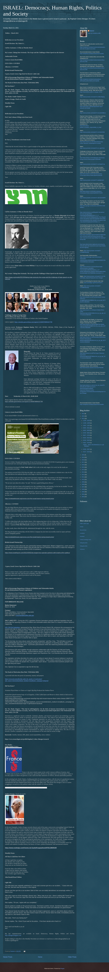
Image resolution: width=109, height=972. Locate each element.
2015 (83, 467)
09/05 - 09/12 (86, 428)
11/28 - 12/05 (86, 423)
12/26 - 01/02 (86, 420)
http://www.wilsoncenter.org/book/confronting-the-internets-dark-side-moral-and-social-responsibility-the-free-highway (93, 246)
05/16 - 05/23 (86, 437)
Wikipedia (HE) (83, 546)
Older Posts (72, 957)
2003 (83, 496)
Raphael (92, 30)
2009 (83, 482)
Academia (82, 533)
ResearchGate (83, 530)
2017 (83, 462)
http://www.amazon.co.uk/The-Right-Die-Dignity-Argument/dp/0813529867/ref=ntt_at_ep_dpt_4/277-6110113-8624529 (93, 326)
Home (40, 957)
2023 (83, 413)
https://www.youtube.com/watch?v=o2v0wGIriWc (92, 132)
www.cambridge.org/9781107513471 (93, 282)
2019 (83, 457)
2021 (83, 418)
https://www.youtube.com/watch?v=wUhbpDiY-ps (92, 164)
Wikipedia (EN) (83, 542)
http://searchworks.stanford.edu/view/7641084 (91, 367)
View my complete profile (94, 33)
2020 (83, 454)
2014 (83, 469)
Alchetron (82, 549)
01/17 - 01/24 (86, 451)
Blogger (62, 968)
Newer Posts (7, 957)
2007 (83, 487)
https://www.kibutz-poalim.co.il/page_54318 (91, 92)
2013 (83, 472)
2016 (83, 464)
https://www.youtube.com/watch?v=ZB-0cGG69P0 (93, 197)
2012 (83, 474)
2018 (83, 459)
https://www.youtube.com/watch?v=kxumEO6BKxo (93, 113)
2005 (83, 491)
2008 (83, 484)
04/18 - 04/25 (86, 440)
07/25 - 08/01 (86, 433)
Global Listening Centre (85, 539)
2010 (83, 479)
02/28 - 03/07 (86, 449)
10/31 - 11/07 (86, 425)
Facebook (82, 536)
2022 (83, 416)
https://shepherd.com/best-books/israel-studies (92, 53)
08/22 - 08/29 (86, 430)
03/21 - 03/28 (86, 442)
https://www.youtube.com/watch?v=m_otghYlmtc (92, 148)
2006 (83, 489)
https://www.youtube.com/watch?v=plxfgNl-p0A (92, 180)
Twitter (81, 526)
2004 (83, 494)
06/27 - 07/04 (86, 435)
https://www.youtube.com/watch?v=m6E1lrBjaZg (92, 96)
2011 (83, 477)
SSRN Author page (84, 523)
